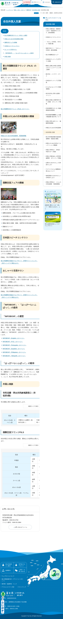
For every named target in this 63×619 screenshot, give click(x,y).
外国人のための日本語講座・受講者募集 (13, 136)
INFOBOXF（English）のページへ (13, 338)
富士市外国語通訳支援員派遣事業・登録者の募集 (53, 137)
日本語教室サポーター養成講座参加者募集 (53, 109)
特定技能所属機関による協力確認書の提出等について (53, 115)
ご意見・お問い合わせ (22, 570)
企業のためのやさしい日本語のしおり (53, 163)
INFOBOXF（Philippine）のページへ (14, 352)
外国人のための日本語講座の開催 (13, 39)
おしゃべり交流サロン (10, 49)
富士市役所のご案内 (9, 565)
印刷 (37, 13)
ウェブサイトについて (8, 576)
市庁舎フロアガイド (22, 565)
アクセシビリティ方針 (8, 587)
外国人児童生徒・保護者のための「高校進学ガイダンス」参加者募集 (53, 30)
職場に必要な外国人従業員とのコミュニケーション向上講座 (53, 67)
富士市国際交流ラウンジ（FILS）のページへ (15, 109)
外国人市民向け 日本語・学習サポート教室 (53, 150)
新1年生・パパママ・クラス (53, 75)
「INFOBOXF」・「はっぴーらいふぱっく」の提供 (19, 53)
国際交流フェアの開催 (10, 42)
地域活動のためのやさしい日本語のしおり (53, 176)
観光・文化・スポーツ (19, 10)
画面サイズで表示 (33, 406)
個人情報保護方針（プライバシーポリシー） (12, 579)
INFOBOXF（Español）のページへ (14, 349)
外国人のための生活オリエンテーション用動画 (53, 144)
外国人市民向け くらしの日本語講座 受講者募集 (53, 183)
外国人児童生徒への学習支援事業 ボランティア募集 (53, 157)
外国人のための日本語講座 (53, 127)
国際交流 (28, 10)
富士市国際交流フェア (52, 54)
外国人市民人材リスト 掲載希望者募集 (53, 122)
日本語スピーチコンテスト (12, 46)
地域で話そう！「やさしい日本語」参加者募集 (53, 49)
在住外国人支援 (36, 10)
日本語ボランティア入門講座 (53, 81)
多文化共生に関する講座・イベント (53, 94)
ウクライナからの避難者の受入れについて (53, 170)
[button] (27, 2)
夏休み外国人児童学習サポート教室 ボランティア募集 (53, 101)
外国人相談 (7, 56)
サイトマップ (22, 587)
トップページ (9, 10)
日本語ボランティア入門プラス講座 (53, 60)
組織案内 (8, 570)
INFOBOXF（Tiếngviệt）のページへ (14, 356)
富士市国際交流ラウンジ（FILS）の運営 (15, 35)
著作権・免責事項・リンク (9, 584)
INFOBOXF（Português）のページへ (14, 345)
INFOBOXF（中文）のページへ (13, 341)
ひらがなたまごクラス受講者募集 (53, 88)
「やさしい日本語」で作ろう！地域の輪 (53, 42)
